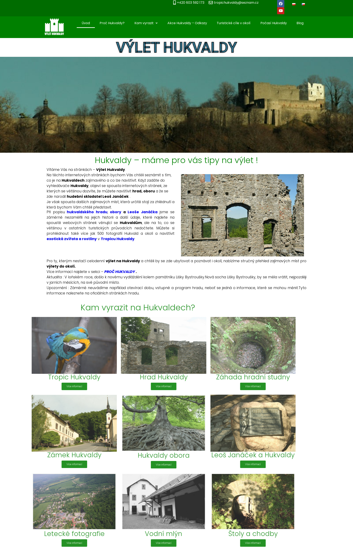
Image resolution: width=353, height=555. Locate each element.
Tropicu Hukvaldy (112, 233)
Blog (304, 17)
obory (110, 206)
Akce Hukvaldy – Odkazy (192, 17)
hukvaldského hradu (81, 206)
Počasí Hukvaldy (278, 17)
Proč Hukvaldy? (117, 17)
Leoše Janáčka (137, 206)
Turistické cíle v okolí (238, 17)
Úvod (91, 17)
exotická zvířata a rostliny (66, 233)
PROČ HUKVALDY (114, 265)
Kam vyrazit (150, 17)
